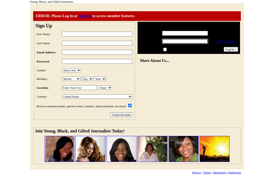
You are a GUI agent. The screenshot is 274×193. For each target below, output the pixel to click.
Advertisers (219, 172)
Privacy (196, 172)
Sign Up (85, 16)
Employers (235, 172)
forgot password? (225, 41)
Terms (207, 172)
